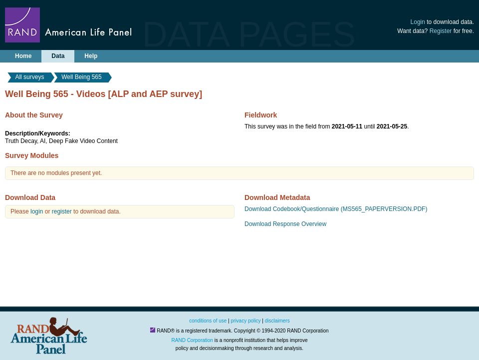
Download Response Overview (285, 224)
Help (90, 56)
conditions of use (208, 321)
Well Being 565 (81, 77)
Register (441, 31)
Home (23, 56)
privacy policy (246, 321)
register (62, 211)
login (36, 211)
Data (57, 56)
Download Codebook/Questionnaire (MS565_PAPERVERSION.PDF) (335, 209)
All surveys (29, 77)
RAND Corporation (192, 340)
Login (418, 22)
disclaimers (277, 321)
